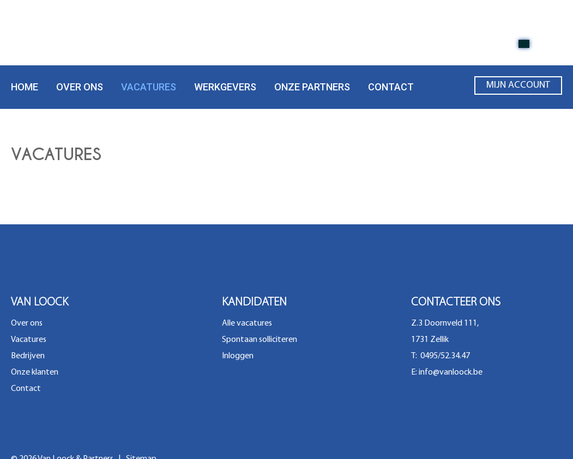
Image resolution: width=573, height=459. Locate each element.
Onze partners (312, 87)
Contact (391, 87)
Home (24, 87)
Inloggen (238, 356)
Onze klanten (34, 372)
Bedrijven (28, 356)
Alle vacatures (247, 323)
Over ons (79, 87)
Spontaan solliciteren (259, 339)
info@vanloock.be (450, 372)
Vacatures (148, 87)
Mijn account (518, 88)
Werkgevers (225, 87)
